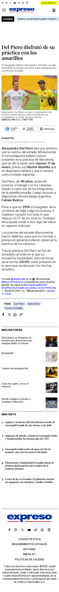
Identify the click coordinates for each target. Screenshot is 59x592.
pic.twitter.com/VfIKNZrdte (40, 287)
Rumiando (8, 353)
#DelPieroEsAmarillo (13, 287)
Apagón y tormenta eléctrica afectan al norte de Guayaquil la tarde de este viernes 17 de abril (30, 423)
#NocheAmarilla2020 (35, 284)
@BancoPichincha (12, 281)
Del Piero (19, 303)
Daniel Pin (8, 138)
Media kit (29, 554)
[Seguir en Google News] (10, 129)
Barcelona (33, 303)
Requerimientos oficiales (29, 544)
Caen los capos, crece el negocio (15, 385)
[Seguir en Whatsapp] (47, 129)
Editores (29, 549)
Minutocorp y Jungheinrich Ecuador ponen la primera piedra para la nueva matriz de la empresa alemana (29, 465)
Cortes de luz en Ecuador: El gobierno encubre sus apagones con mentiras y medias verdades (29, 480)
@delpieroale (18, 278)
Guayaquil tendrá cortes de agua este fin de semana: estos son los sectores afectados (28, 450)
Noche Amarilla (13, 308)
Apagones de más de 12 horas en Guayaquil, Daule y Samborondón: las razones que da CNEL (31, 437)
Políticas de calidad (29, 559)
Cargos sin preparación (15, 368)
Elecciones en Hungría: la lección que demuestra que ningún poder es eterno (17, 340)
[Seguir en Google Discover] (28, 129)
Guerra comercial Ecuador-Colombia (38, 18)
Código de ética (29, 539)
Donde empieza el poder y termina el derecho (16, 400)
